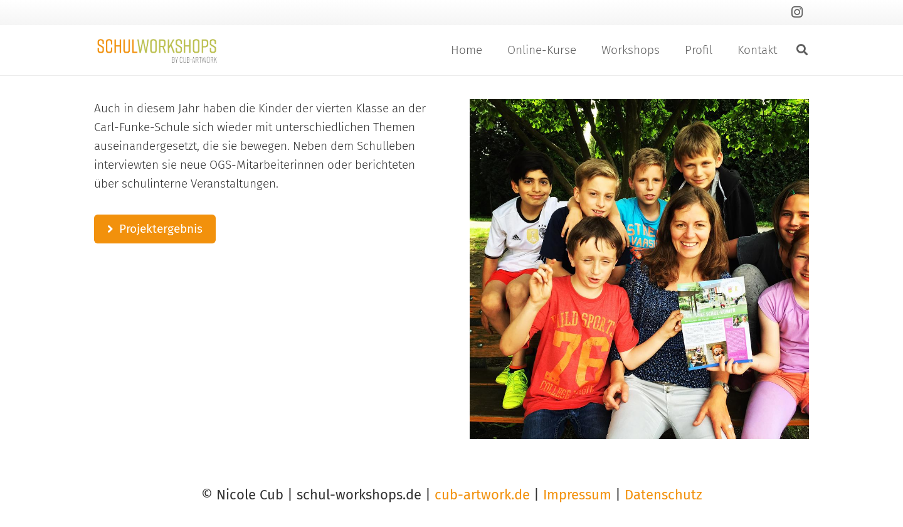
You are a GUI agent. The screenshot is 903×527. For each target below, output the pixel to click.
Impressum (577, 494)
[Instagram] (797, 12)
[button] (802, 50)
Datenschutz (663, 494)
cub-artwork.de (482, 494)
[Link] (156, 50)
